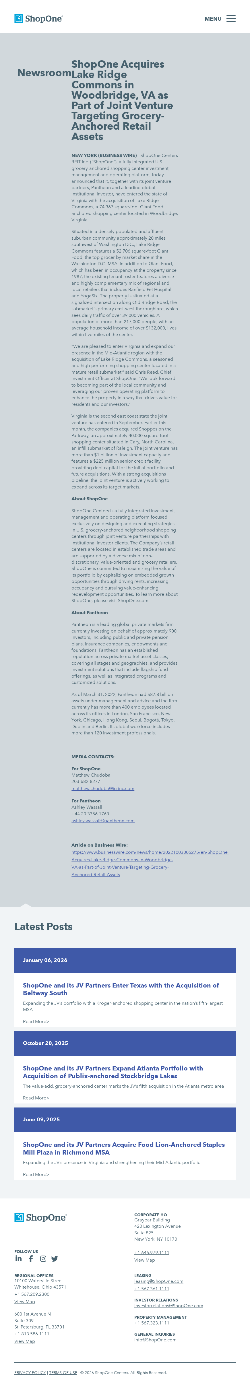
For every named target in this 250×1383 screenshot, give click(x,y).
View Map (144, 1260)
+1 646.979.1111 (151, 1252)
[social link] (19, 1259)
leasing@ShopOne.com (158, 1281)
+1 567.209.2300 (31, 1294)
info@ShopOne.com (155, 1340)
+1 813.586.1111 (31, 1334)
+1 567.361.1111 (151, 1288)
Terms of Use (63, 1372)
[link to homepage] (38, 20)
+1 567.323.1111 (151, 1323)
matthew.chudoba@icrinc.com (102, 788)
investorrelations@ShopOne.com (168, 1305)
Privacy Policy (30, 1372)
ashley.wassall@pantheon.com (103, 820)
